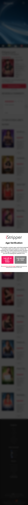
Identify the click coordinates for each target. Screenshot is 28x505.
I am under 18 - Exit (20, 259)
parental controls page (9, 266)
